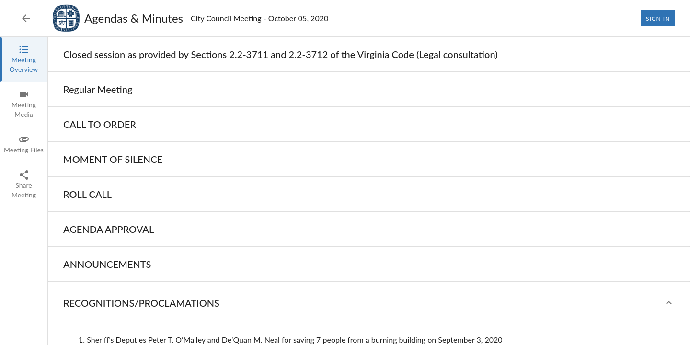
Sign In (658, 18)
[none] (280, 54)
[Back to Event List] (25, 18)
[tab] (23, 59)
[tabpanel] (369, 191)
